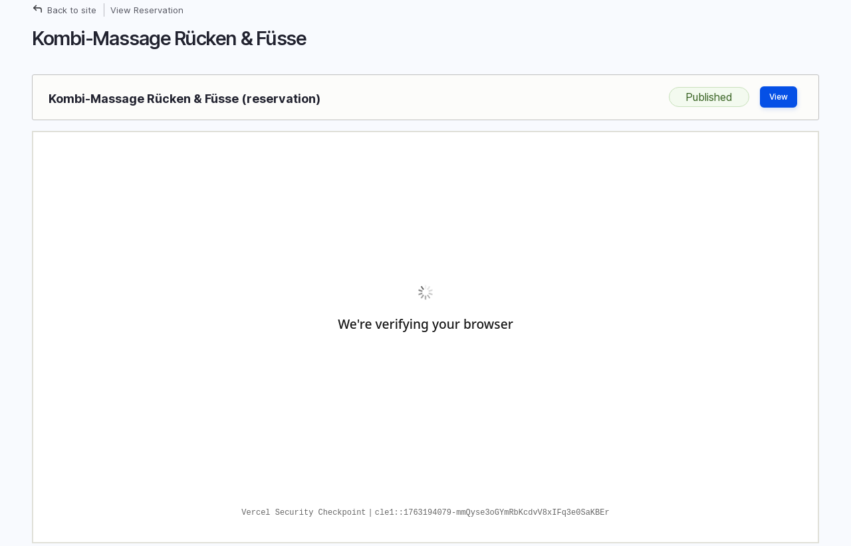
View (778, 97)
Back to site (71, 10)
